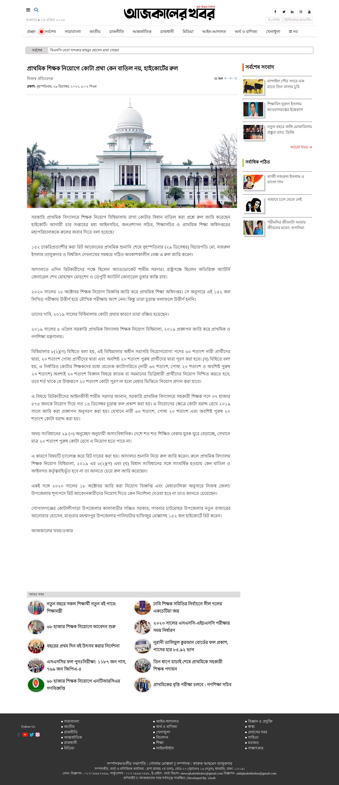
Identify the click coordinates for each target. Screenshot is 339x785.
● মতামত (252, 743)
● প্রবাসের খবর (256, 732)
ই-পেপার (274, 20)
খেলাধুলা (273, 31)
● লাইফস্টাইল (163, 748)
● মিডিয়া (68, 748)
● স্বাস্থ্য (250, 727)
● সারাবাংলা (70, 721)
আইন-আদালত (214, 31)
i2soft (212, 778)
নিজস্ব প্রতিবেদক (40, 78)
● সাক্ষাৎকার (254, 748)
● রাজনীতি (69, 732)
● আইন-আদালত (166, 721)
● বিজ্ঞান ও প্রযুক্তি (259, 721)
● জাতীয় (68, 727)
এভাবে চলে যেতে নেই (284, 199)
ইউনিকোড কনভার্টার (298, 20)
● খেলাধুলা (161, 732)
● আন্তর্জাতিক (71, 737)
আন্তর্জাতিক (142, 31)
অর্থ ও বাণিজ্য (246, 31)
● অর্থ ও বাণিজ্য (165, 727)
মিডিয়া (188, 31)
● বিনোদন (160, 737)
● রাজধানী (69, 743)
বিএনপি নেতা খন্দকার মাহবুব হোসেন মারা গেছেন (84, 50)
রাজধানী (167, 31)
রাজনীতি (116, 31)
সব (293, 31)
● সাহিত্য (252, 737)
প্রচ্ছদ (31, 31)
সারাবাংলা (73, 31)
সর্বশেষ (48, 31)
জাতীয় (95, 31)
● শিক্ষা (158, 743)
